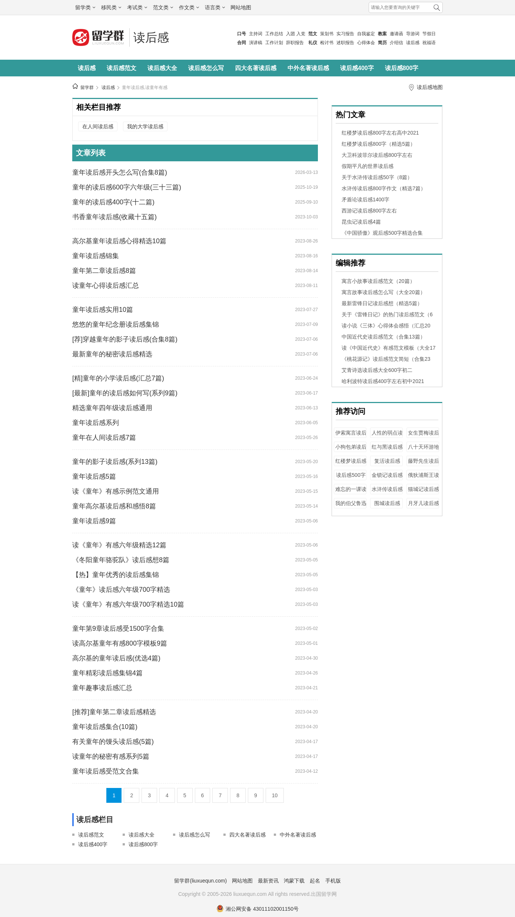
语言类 (215, 7)
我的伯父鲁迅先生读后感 (350, 506)
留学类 (85, 7)
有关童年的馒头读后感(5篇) (113, 741)
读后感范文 (121, 68)
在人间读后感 (97, 126)
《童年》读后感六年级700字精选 (121, 589)
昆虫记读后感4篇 (361, 222)
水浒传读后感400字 (387, 492)
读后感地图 (430, 87)
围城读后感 (387, 503)
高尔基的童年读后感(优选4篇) (116, 658)
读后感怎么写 (206, 68)
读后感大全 (162, 68)
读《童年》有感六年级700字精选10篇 (128, 604)
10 (275, 795)
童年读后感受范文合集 (105, 771)
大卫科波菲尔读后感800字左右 (377, 155)
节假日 (429, 33)
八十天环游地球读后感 (423, 450)
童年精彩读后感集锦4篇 (107, 673)
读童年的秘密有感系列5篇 (110, 756)
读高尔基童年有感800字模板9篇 (119, 643)
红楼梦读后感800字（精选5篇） (378, 144)
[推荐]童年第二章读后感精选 (114, 712)
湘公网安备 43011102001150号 (257, 909)
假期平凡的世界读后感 (367, 166)
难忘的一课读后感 (350, 492)
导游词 (412, 33)
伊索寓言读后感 (350, 436)
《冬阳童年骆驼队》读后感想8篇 (120, 560)
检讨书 (326, 42)
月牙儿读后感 (423, 503)
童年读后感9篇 (94, 521)
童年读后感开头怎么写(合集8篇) (119, 172)
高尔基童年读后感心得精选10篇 (119, 241)
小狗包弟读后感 (350, 450)
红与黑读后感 (387, 447)
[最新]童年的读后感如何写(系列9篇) (124, 393)
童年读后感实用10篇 (102, 309)
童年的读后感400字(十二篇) (113, 202)
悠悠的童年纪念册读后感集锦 (115, 324)
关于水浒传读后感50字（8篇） (377, 177)
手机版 (333, 881)
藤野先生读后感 (423, 464)
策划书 (326, 33)
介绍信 (396, 42)
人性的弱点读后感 (387, 436)
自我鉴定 (366, 33)
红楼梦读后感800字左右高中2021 (380, 133)
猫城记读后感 (423, 489)
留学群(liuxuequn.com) (200, 881)
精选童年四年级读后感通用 (112, 408)
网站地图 (240, 7)
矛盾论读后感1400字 (365, 199)
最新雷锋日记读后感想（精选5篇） (382, 303)
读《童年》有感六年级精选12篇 (119, 545)
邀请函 (396, 33)
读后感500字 (350, 475)
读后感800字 (402, 68)
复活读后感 (387, 461)
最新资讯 (268, 881)
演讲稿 (255, 42)
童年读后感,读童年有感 (144, 87)
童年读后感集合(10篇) (104, 726)
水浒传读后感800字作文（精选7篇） (384, 188)
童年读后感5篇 (94, 476)
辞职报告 (295, 42)
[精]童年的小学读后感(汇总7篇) (118, 378)
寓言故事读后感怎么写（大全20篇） (383, 292)
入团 (290, 33)
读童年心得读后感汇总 (105, 285)
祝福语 (429, 42)
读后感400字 (357, 68)
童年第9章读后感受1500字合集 (118, 628)
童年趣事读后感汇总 (102, 688)
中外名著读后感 (308, 68)
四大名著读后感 (255, 68)
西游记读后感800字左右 (369, 211)
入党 (300, 33)
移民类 (111, 7)
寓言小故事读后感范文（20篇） (378, 281)
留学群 (87, 87)
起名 (315, 881)
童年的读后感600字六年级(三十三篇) (126, 187)
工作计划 (274, 42)
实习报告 (345, 33)
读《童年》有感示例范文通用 (115, 491)
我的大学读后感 (145, 126)
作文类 (189, 7)
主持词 (255, 33)
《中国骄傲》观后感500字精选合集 (382, 233)
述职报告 (345, 42)
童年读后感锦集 (95, 256)
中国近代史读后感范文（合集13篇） (383, 337)
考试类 (137, 7)
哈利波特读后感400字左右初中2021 (383, 381)
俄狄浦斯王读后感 (423, 478)
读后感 (412, 42)
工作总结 (274, 33)
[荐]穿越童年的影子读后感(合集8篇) (124, 339)
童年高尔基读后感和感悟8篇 (114, 506)
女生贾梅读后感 (423, 436)
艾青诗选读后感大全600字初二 (377, 370)
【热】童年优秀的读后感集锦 (115, 574)
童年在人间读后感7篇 (104, 437)
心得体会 (366, 42)
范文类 (163, 7)
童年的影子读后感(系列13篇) (114, 461)
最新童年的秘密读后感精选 (112, 354)
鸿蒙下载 (294, 881)
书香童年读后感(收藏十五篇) (114, 217)
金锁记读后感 (387, 475)
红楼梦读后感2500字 (350, 464)
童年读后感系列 (95, 422)
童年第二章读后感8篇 (104, 270)
